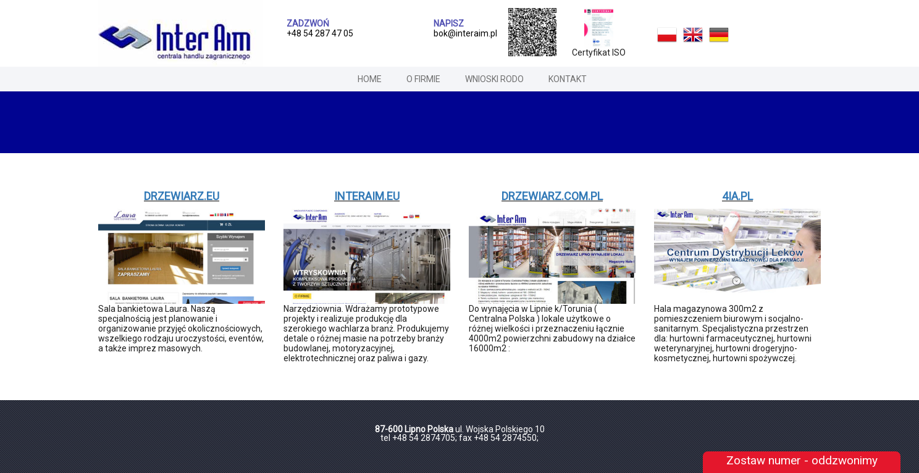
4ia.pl (737, 196)
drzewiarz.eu (181, 196)
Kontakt (567, 79)
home (370, 79)
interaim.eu (367, 196)
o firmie (423, 79)
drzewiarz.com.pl (552, 196)
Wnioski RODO (494, 79)
